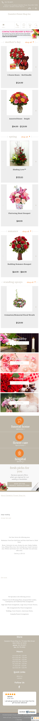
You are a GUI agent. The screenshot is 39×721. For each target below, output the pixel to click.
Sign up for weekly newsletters (20, 484)
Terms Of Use (7, 717)
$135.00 (19, 177)
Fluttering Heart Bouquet (19, 213)
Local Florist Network (30, 717)
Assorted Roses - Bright (19, 119)
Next (36, 67)
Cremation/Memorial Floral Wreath (19, 315)
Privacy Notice (17, 717)
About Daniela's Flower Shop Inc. (13, 495)
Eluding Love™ (19, 170)
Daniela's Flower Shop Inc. (19, 14)
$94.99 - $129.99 (19, 126)
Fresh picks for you (19, 473)
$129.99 (19, 322)
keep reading (5, 514)
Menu (3, 27)
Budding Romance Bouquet (19, 264)
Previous (3, 67)
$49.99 (19, 221)
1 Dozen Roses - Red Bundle (19, 75)
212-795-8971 (9, 2)
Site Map (19, 719)
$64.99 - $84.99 (20, 272)
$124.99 (19, 82)
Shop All (28, 42)
